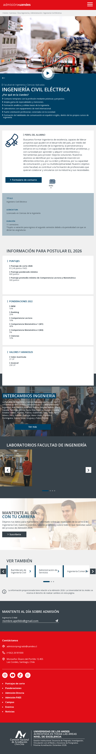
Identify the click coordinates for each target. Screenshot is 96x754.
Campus (9, 702)
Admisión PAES (13, 697)
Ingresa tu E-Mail (9, 618)
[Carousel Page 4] (54, 490)
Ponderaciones (13, 688)
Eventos (9, 706)
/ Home (5, 13)
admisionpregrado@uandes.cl (22, 646)
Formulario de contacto (23, 179)
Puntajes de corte (15, 683)
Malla (50, 184)
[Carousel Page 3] (52, 490)
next (87, 470)
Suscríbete (14, 534)
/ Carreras (12, 13)
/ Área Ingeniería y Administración (29, 13)
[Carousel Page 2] (50, 490)
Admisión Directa (14, 692)
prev (9, 470)
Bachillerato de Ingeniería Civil (21, 571)
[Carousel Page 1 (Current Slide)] (45, 490)
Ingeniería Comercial (77, 571)
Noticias (9, 711)
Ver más (32, 426)
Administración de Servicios (49, 571)
